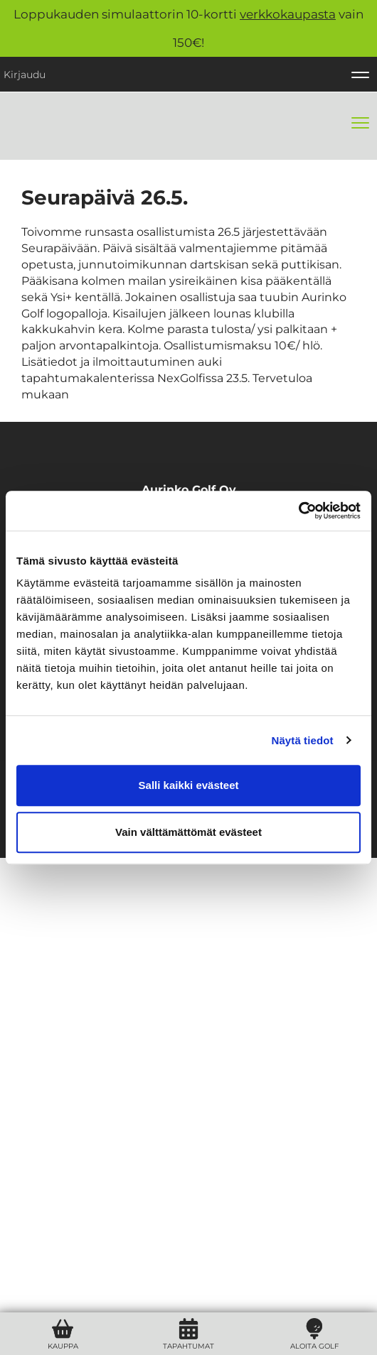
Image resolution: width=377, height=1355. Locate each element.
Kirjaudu (25, 74)
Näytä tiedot (303, 740)
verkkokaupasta (288, 14)
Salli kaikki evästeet (189, 785)
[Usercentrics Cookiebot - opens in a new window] (298, 510)
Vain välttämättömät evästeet (188, 832)
